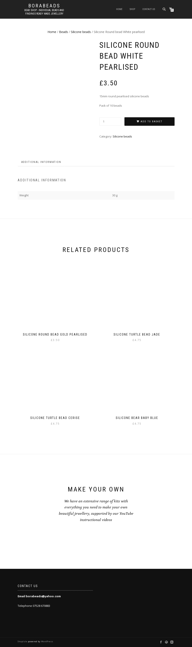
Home (119, 9)
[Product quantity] (110, 121)
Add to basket (151, 121)
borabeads (44, 5)
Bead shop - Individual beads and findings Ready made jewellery (44, 12)
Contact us (148, 9)
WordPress (47, 641)
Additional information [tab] (41, 162)
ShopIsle (23, 641)
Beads (63, 32)
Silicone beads (81, 32)
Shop (132, 9)
